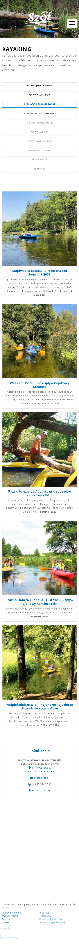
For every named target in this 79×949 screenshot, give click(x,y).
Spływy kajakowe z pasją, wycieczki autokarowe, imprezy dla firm (39, 18)
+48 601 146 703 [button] (39, 791)
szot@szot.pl (41, 779)
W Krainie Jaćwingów (40, 919)
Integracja (34, 912)
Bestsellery (35, 915)
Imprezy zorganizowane (42, 922)
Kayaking (16, 49)
